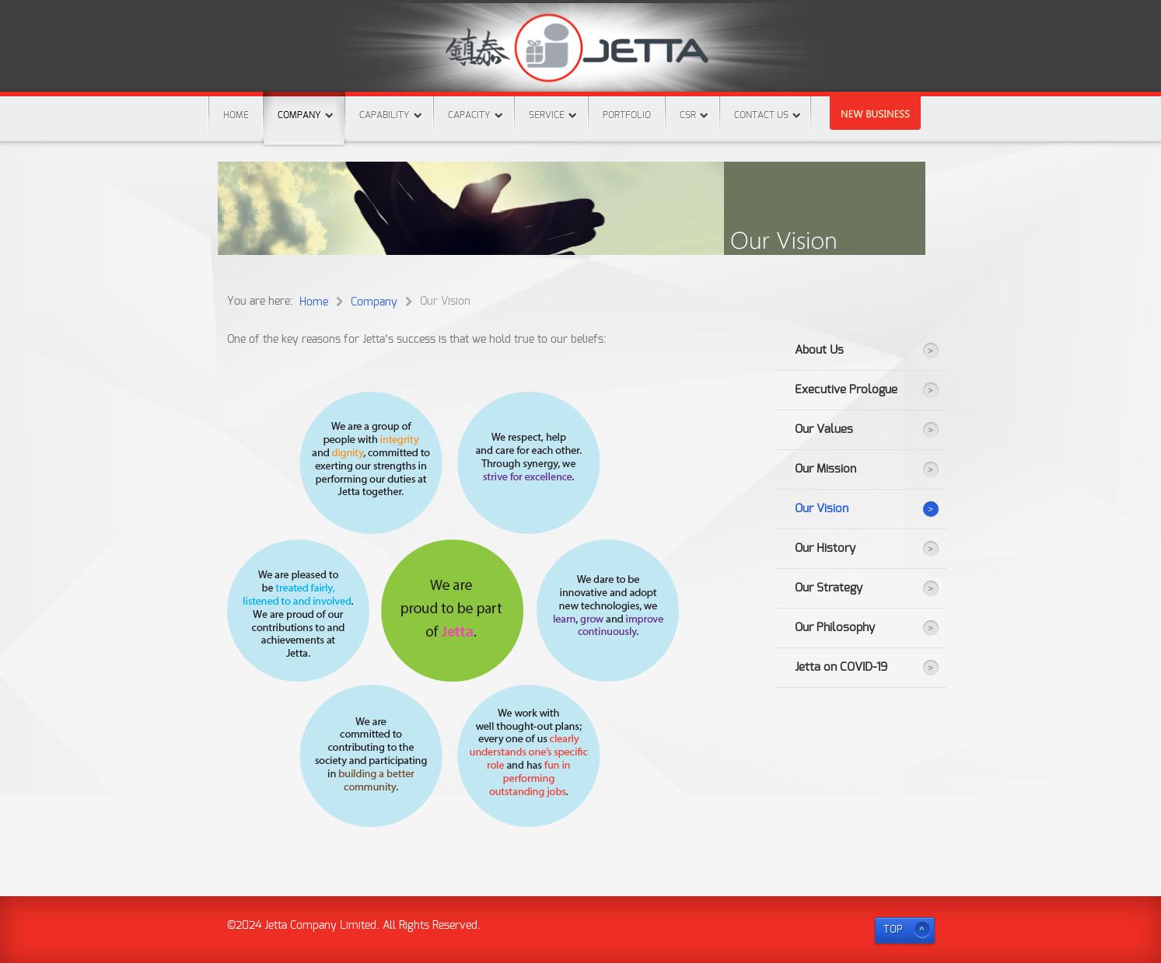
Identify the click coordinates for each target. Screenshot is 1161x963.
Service (547, 115)
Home (236, 115)
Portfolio (627, 115)
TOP (893, 930)
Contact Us (761, 115)
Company (304, 106)
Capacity (469, 115)
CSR (688, 115)
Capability (384, 115)
